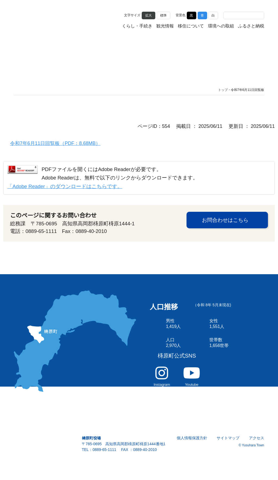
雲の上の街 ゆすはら (41, 19)
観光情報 (165, 26)
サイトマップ (228, 447)
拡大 (148, 15)
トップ (223, 90)
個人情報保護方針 (192, 447)
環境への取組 (221, 26)
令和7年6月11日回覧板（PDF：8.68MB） (55, 144)
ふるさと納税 (251, 26)
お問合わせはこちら (225, 223)
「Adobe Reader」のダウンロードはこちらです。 (64, 188)
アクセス (256, 447)
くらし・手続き (137, 26)
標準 (163, 15)
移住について (191, 26)
